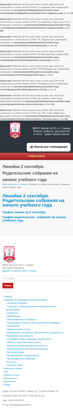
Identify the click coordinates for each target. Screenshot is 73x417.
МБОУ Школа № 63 (10, 184)
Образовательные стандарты (21, 319)
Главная (8, 296)
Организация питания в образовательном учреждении (34, 322)
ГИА (6, 371)
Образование (13, 316)
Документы (12, 313)
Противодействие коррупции (21, 358)
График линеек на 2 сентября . (24, 212)
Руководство (13, 326)
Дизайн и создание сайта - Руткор (19, 271)
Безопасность (10, 378)
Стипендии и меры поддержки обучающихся (29, 339)
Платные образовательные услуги (24, 342)
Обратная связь (15, 365)
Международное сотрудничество (23, 355)
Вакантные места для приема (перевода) (27, 349)
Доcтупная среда (15, 352)
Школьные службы (13, 368)
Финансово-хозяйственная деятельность (27, 345)
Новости (24, 184)
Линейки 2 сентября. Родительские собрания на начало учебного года (33, 200)
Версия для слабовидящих (49, 147)
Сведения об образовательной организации (25, 300)
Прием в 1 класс (12, 375)
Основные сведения (17, 303)
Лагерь (7, 385)
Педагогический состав (18, 329)
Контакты (11, 362)
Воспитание (9, 381)
